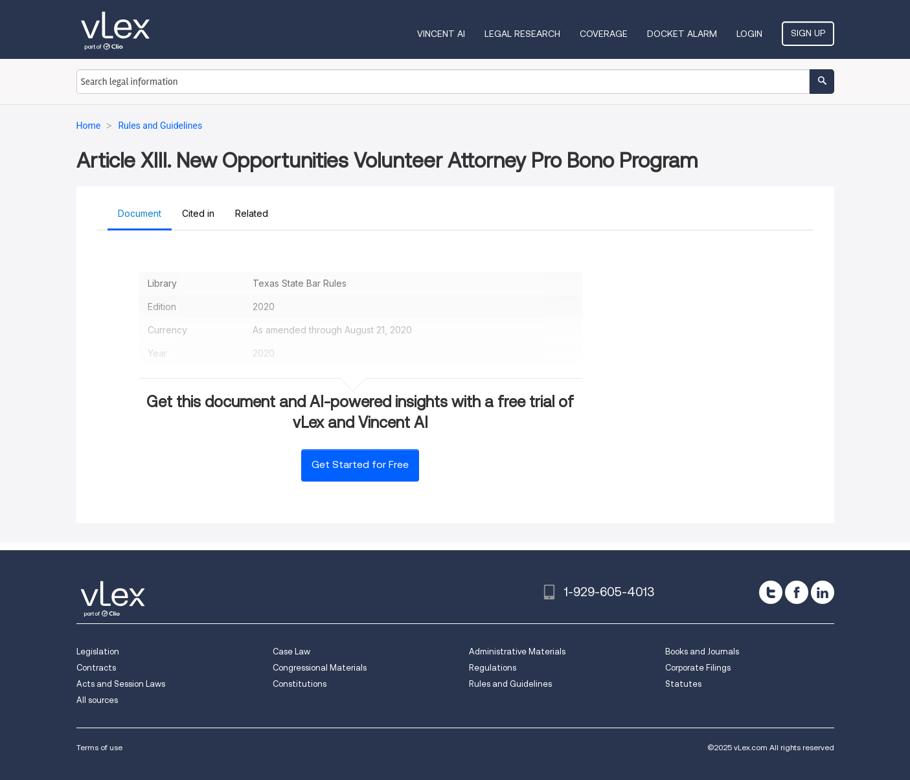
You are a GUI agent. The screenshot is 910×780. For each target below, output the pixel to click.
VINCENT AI (441, 33)
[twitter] (770, 592)
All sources (97, 700)
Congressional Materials (320, 668)
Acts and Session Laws (120, 684)
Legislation (97, 651)
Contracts (96, 668)
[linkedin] (822, 592)
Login (749, 33)
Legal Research (522, 33)
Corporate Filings (698, 668)
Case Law (291, 651)
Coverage (604, 33)
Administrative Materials (517, 651)
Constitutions (299, 684)
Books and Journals (702, 651)
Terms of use (99, 747)
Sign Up (808, 33)
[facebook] (796, 592)
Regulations (492, 668)
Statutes (683, 684)
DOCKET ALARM (682, 33)
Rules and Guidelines (510, 684)
